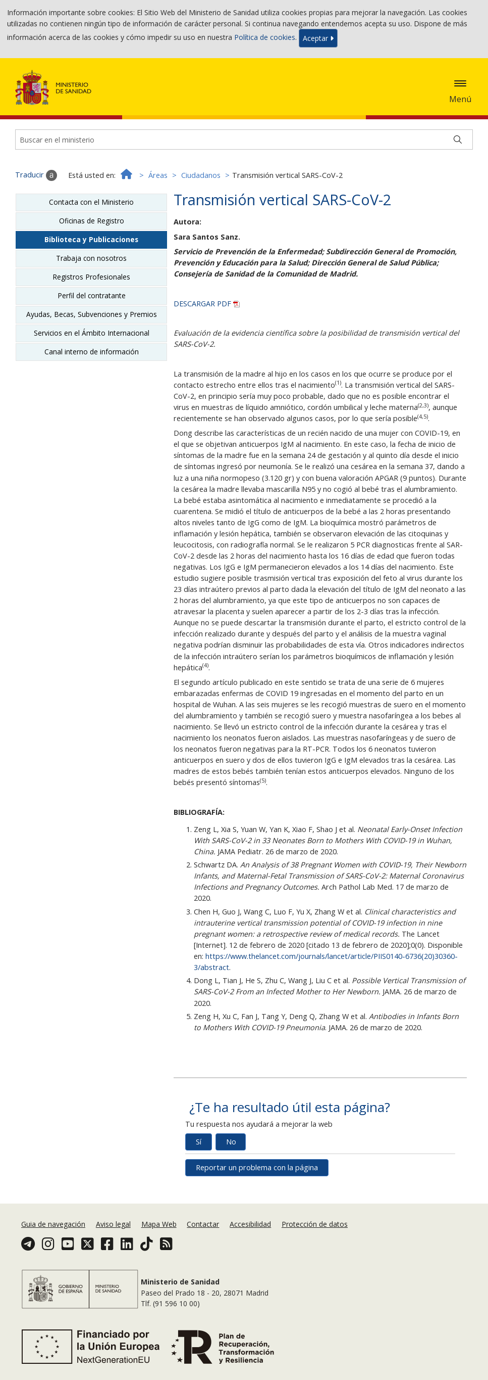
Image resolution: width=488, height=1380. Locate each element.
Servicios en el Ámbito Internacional (91, 333)
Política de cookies (264, 37)
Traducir (36, 175)
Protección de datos (315, 1224)
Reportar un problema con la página (257, 1167)
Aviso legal (113, 1224)
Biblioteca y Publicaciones (91, 239)
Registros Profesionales (91, 277)
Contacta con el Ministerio (91, 202)
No (231, 1141)
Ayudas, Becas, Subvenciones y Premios (91, 314)
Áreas (158, 175)
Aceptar (318, 38)
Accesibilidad (250, 1224)
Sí (198, 1141)
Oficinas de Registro (91, 220)
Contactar (203, 1224)
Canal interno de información (91, 351)
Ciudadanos (201, 175)
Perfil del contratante (92, 295)
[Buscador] (244, 139)
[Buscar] (458, 139)
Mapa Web (159, 1224)
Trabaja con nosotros (91, 258)
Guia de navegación (53, 1224)
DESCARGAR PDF (207, 303)
